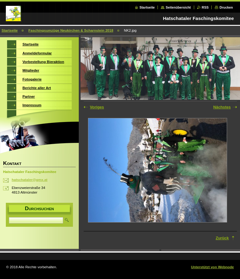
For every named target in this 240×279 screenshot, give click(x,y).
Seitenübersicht (178, 7)
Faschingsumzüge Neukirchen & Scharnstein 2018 (70, 30)
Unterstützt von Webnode (212, 267)
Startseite (147, 7)
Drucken (226, 7)
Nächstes (222, 107)
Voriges (97, 107)
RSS (205, 7)
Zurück (222, 238)
